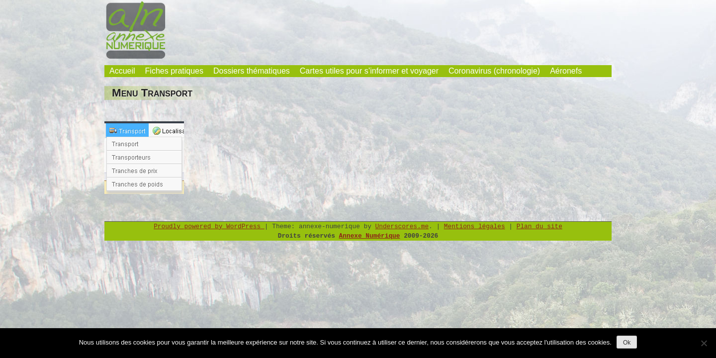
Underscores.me (402, 226)
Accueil (122, 71)
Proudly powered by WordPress (209, 226)
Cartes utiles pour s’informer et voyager (369, 71)
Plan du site (539, 226)
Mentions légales (474, 226)
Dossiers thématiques (251, 71)
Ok (626, 342)
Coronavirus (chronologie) (494, 71)
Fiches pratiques (174, 71)
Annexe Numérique (369, 236)
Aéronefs (566, 71)
